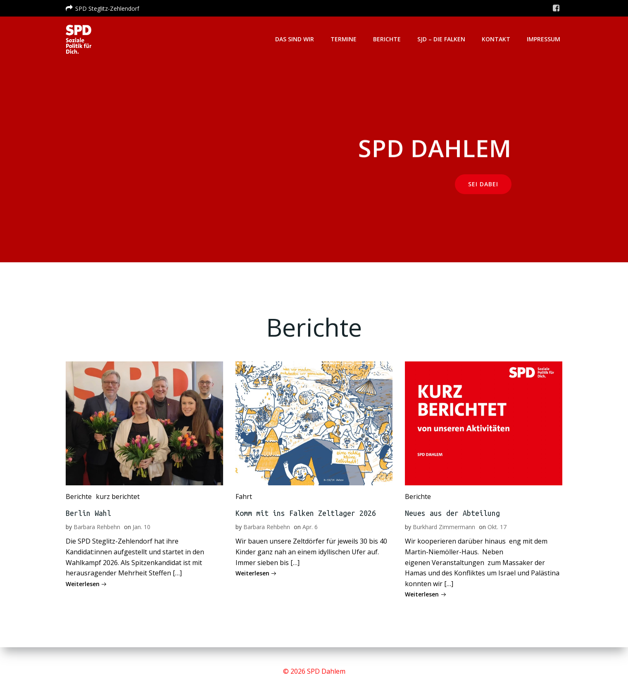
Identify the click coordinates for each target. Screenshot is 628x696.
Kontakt (496, 39)
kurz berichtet (118, 496)
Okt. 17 (497, 527)
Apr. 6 (310, 527)
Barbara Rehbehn (97, 527)
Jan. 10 (141, 527)
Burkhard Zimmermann (444, 527)
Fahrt (244, 496)
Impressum (543, 39)
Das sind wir (294, 39)
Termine (344, 39)
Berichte (387, 39)
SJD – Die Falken (441, 39)
